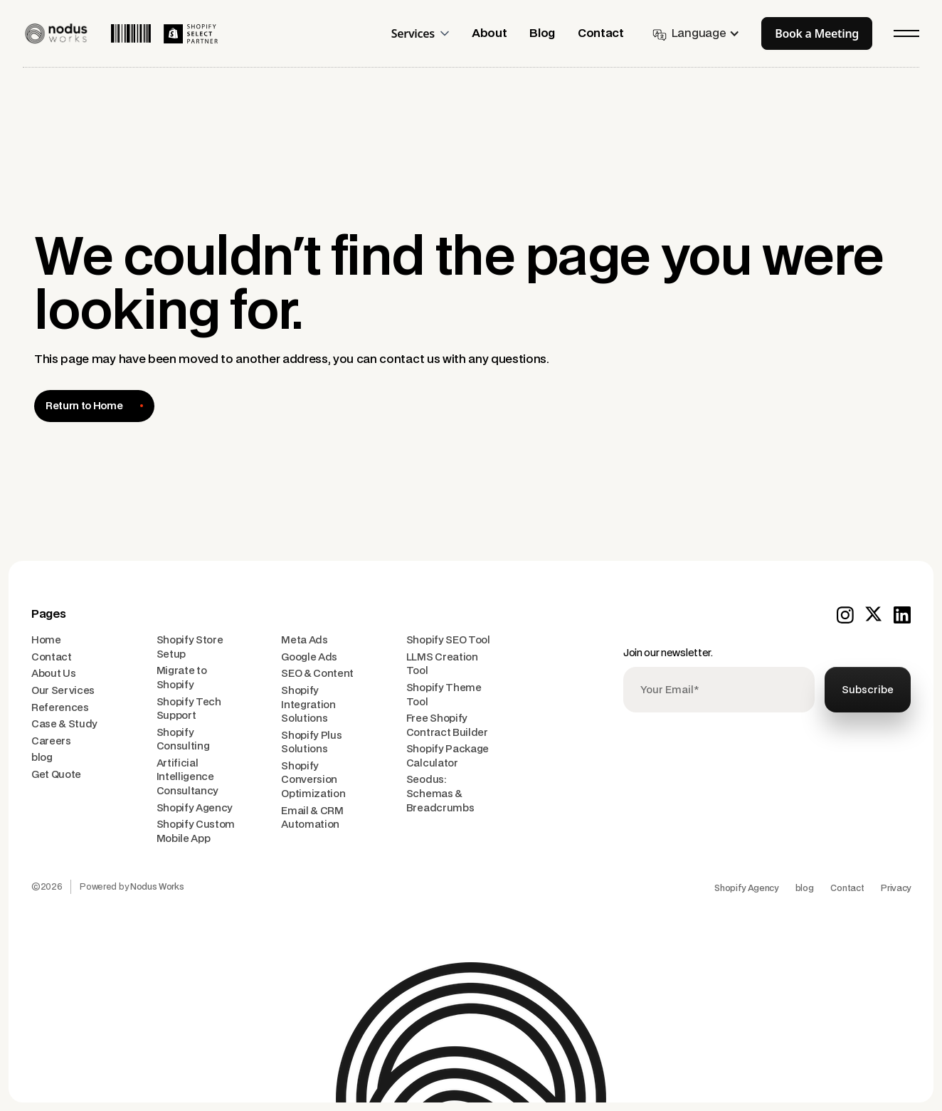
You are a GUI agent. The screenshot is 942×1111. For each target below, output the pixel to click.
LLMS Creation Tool (442, 664)
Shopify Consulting (183, 740)
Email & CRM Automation (312, 818)
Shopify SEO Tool (448, 640)
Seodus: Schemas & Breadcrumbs (440, 793)
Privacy (896, 888)
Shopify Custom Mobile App (196, 831)
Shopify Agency (195, 808)
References (60, 707)
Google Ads (309, 657)
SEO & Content (317, 673)
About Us (53, 673)
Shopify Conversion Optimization (313, 780)
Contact (51, 657)
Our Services (63, 690)
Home (46, 640)
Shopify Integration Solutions (308, 704)
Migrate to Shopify (182, 678)
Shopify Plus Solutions (311, 742)
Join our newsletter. (668, 653)
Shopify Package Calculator (447, 756)
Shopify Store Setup (190, 647)
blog (42, 757)
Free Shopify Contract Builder (447, 725)
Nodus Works (157, 887)
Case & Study (64, 724)
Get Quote (56, 774)
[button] (425, 33)
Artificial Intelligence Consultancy (187, 777)
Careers (51, 741)
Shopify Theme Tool (444, 695)
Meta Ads (304, 640)
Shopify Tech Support (189, 709)
